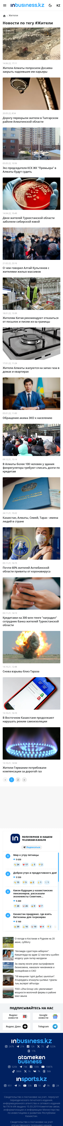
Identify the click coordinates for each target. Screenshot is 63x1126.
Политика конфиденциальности (31, 1110)
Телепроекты (13, 1095)
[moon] (50, 5)
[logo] (27, 5)
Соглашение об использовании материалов (31, 1078)
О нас (14, 1090)
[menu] (5, 5)
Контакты (29, 1090)
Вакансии (34, 1095)
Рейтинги (52, 1095)
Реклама (46, 1090)
